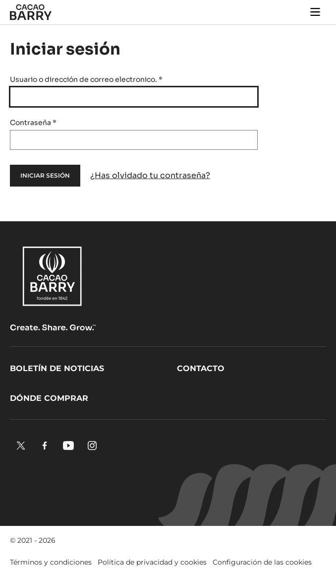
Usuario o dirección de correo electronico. (86, 79)
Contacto (200, 368)
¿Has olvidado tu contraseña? (150, 175)
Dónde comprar (49, 398)
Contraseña (33, 122)
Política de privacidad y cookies (152, 562)
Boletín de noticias (57, 368)
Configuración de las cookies (262, 562)
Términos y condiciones (51, 562)
